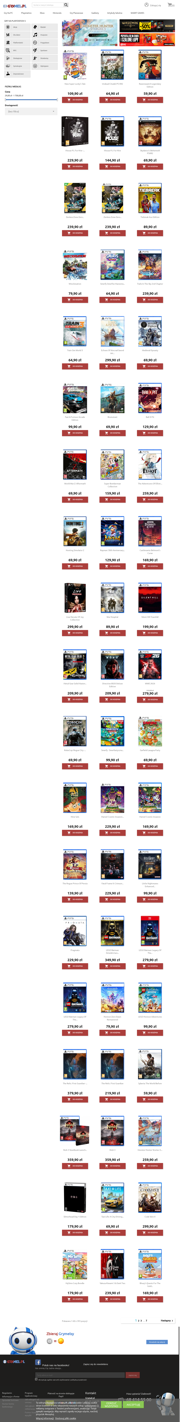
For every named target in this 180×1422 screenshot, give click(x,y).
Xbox (42, 13)
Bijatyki (39, 27)
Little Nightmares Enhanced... (150, 885)
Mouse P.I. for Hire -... (75, 150)
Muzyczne (40, 34)
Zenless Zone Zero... (75, 217)
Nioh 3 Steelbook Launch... (75, 1150)
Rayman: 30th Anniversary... (112, 550)
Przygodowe (41, 42)
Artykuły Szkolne (114, 13)
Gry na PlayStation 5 (15, 20)
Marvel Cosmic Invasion (150, 816)
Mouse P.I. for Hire (112, 150)
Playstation (26, 13)
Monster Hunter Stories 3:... (150, 1150)
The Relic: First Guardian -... (75, 1083)
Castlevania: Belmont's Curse (150, 551)
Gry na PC (8, 13)
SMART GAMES (137, 13)
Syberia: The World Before (150, 1083)
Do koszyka (75, 100)
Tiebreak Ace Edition (150, 217)
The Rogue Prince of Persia (75, 883)
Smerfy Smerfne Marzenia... (112, 283)
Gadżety (95, 13)
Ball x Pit (150, 417)
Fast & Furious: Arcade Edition (75, 418)
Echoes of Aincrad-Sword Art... (112, 351)
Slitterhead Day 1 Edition (75, 1216)
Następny (167, 1321)
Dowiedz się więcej (157, 1342)
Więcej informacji (45, 1418)
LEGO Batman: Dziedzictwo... (112, 951)
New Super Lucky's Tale (75, 83)
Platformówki (14, 42)
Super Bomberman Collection (112, 485)
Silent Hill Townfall (150, 617)
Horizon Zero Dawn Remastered (112, 1018)
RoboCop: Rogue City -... (75, 750)
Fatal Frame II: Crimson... (112, 883)
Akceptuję (133, 1404)
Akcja (11, 27)
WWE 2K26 (150, 683)
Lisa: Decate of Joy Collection (75, 618)
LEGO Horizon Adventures (150, 1016)
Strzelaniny (40, 58)
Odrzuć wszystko (111, 1404)
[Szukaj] (50, 5)
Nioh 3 (112, 1150)
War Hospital (112, 617)
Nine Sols (75, 816)
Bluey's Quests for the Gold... (150, 1284)
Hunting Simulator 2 (75, 550)
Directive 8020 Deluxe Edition (112, 685)
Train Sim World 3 (75, 350)
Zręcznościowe (15, 73)
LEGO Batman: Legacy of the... (150, 951)
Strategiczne (14, 58)
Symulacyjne (14, 66)
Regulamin (7, 1393)
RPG (11, 50)
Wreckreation (75, 283)
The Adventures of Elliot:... (150, 483)
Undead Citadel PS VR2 (112, 83)
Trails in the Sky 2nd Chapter (150, 283)
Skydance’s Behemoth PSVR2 (150, 152)
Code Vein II (150, 1216)
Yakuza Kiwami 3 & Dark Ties (112, 1283)
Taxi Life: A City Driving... (112, 1216)
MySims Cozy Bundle (75, 1283)
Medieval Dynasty (150, 350)
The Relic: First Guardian (112, 1083)
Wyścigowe (40, 66)
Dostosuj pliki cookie (65, 1418)
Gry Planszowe (76, 13)
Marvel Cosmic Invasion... (112, 816)
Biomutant (112, 417)
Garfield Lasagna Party (150, 750)
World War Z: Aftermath (75, 483)
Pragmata (75, 950)
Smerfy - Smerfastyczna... (112, 750)
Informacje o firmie (10, 1396)
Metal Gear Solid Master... (75, 683)
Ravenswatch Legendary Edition (150, 85)
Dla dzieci (13, 34)
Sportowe (40, 50)
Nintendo (57, 13)
